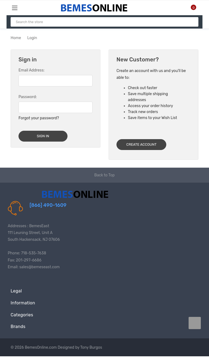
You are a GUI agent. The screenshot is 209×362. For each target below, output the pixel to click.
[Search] (192, 22)
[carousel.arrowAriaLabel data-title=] (195, 323)
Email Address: (31, 70)
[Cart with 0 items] (190, 7)
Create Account (141, 144)
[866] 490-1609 (48, 205)
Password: (28, 97)
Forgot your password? (39, 118)
